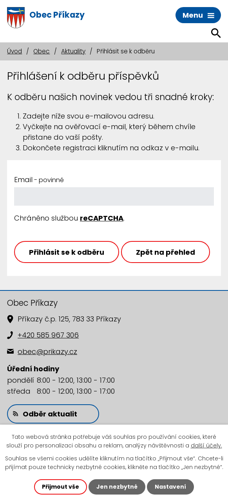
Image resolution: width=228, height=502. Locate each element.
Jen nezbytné (117, 487)
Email (39, 179)
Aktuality (73, 51)
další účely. (206, 445)
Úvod (14, 51)
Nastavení (170, 487)
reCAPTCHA (101, 218)
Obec (41, 51)
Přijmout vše (60, 487)
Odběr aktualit (45, 414)
